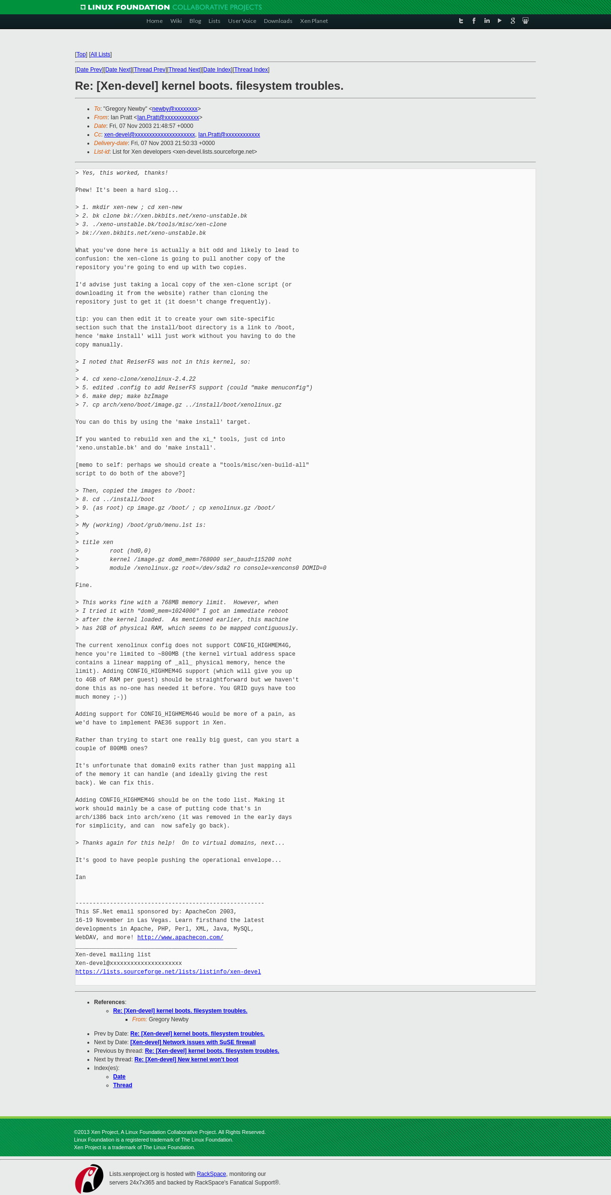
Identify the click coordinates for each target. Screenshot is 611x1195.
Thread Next (184, 69)
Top (80, 54)
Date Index (217, 69)
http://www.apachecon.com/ (180, 937)
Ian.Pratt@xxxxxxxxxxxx (168, 117)
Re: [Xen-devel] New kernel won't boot (187, 1059)
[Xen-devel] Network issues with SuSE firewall (193, 1042)
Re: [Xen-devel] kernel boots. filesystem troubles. (180, 1010)
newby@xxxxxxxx (175, 108)
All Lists (100, 54)
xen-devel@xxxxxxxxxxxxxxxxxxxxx (149, 134)
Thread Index (251, 69)
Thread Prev (149, 69)
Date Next (117, 69)
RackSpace (211, 1174)
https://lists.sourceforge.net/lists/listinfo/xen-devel (168, 972)
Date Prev (89, 69)
